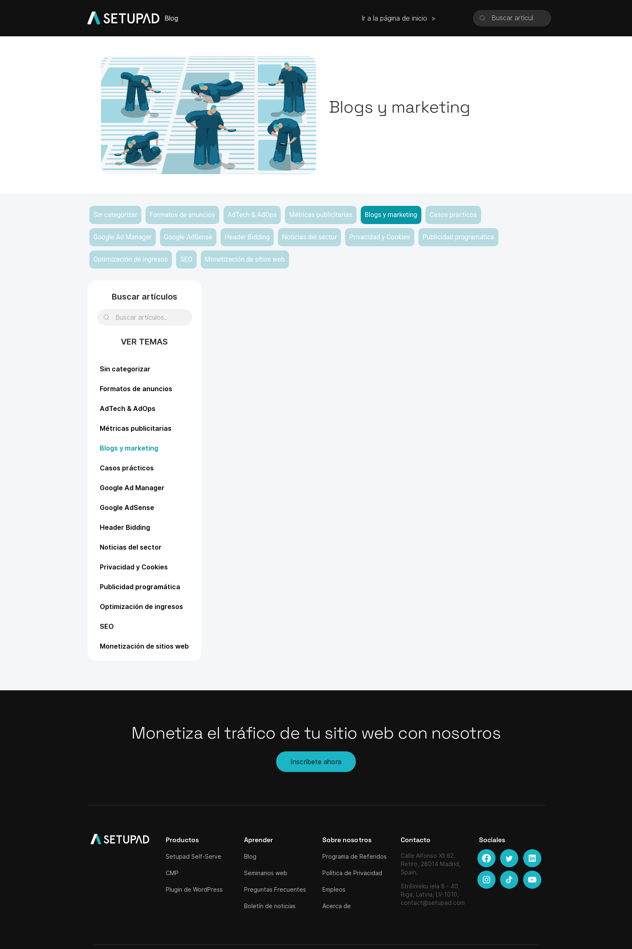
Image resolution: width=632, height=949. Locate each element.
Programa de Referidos (354, 856)
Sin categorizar (115, 215)
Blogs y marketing (391, 215)
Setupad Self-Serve (193, 856)
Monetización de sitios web (245, 259)
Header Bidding (247, 237)
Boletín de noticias (270, 905)
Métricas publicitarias (320, 215)
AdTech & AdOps (252, 215)
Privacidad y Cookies (379, 237)
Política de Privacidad (352, 872)
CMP (172, 872)
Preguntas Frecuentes (275, 889)
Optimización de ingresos (131, 259)
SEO (186, 259)
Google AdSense (188, 237)
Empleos (333, 889)
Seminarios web (265, 872)
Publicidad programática (458, 237)
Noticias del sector (309, 237)
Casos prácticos (453, 215)
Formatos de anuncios (182, 215)
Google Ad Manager (123, 237)
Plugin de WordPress (194, 889)
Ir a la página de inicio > (399, 18)
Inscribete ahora (316, 762)
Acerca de (336, 905)
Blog (250, 856)
